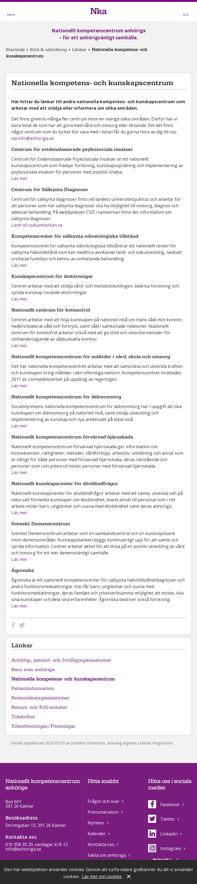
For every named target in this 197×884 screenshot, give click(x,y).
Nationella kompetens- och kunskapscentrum (63, 679)
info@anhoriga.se (36, 138)
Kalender (97, 834)
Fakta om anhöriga (107, 855)
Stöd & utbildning (48, 49)
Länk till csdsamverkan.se (36, 225)
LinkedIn (163, 834)
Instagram (164, 848)
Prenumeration (103, 812)
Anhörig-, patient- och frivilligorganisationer (61, 660)
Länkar (79, 49)
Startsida (15, 49)
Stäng (129, 877)
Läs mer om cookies (102, 876)
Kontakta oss (101, 844)
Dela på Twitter (23, 625)
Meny (11, 15)
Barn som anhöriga (33, 669)
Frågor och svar (103, 801)
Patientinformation (32, 688)
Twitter (161, 819)
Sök (186, 15)
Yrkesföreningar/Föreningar (43, 726)
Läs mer (19, 178)
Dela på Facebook (14, 625)
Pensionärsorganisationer (40, 698)
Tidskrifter (23, 717)
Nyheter (96, 823)
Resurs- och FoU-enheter (39, 707)
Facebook (164, 804)
